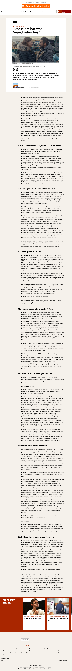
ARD (25, 668)
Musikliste (27, 11)
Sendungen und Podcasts (7, 652)
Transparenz (61, 657)
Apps (30, 652)
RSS (30, 657)
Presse (59, 652)
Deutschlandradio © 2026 (36, 665)
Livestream (17, 650)
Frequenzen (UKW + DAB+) (21, 652)
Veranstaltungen (33, 659)
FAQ (30, 650)
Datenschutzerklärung (25, 667)
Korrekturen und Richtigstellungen (62, 659)
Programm (9, 11)
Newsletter (32, 654)
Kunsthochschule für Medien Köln (33, 111)
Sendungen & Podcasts (18, 11)
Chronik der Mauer (48, 668)
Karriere (60, 654)
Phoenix (35, 668)
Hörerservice (47, 650)
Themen (3, 11)
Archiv (31, 11)
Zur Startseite (25, 639)
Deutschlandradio (62, 650)
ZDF (30, 668)
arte (40, 668)
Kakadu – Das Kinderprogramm (5, 657)
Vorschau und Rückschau (7, 650)
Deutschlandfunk (30, 2)
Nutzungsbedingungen (39, 667)
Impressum (49, 667)
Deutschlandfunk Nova (41, 2)
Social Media (47, 652)
